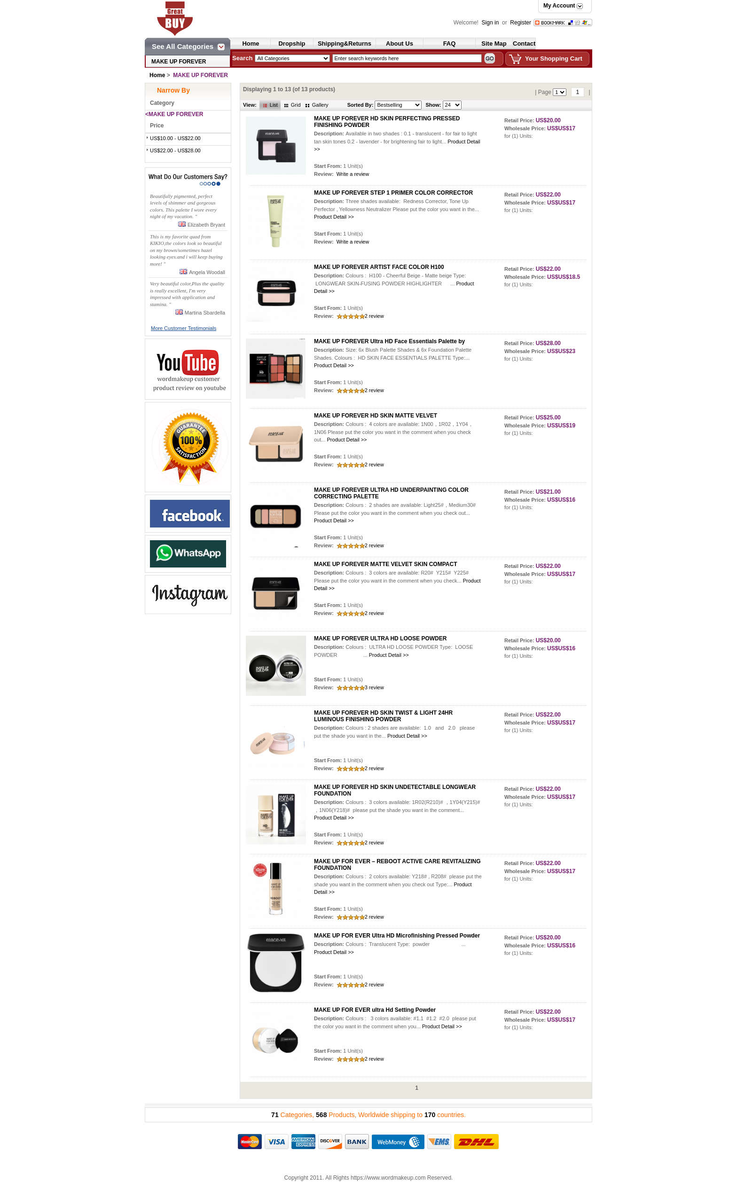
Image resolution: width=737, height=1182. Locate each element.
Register (520, 22)
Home (250, 43)
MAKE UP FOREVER (178, 61)
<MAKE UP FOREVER (174, 114)
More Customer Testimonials (183, 328)
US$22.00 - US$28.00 (175, 150)
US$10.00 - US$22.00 (175, 138)
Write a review (353, 174)
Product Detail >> (334, 217)
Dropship (291, 43)
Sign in (491, 22)
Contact (524, 43)
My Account (559, 5)
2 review (374, 316)
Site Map (493, 43)
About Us (399, 43)
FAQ (449, 43)
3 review (374, 687)
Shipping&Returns (344, 43)
